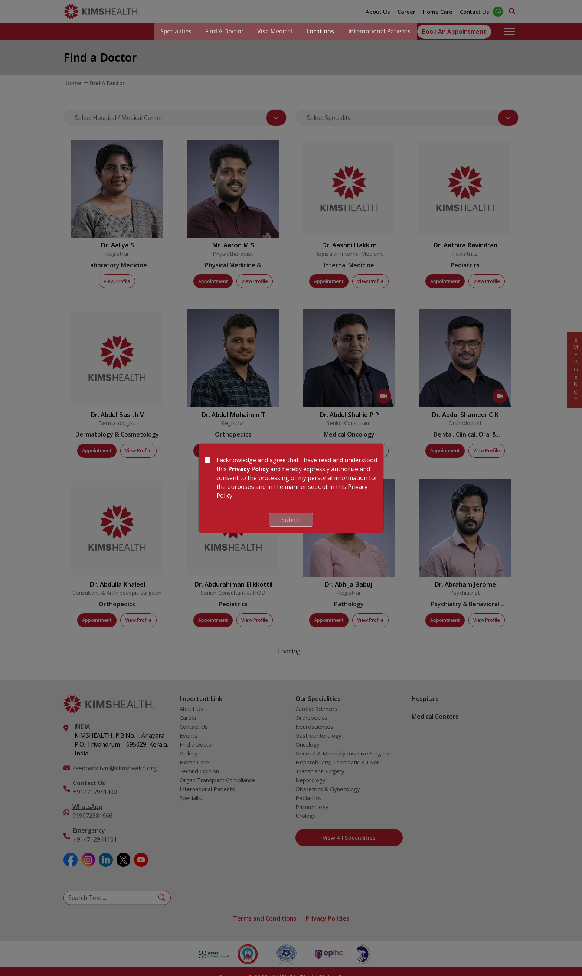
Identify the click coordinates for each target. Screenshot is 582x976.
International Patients (378, 31)
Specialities (171, 31)
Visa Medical (272, 31)
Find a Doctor (221, 31)
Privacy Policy (248, 469)
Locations (319, 31)
